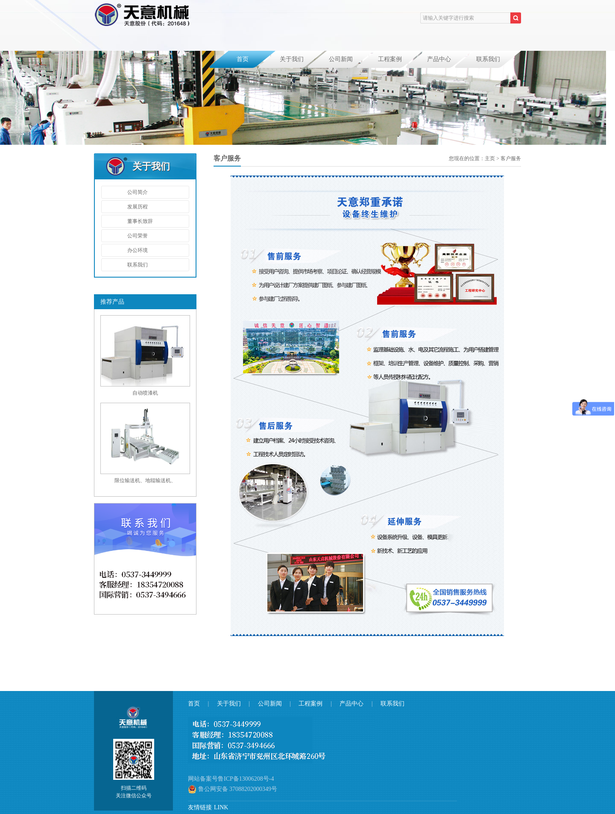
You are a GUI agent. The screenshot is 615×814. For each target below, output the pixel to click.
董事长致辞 (140, 221)
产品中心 (439, 59)
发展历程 (137, 207)
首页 (243, 59)
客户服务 (511, 158)
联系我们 (488, 59)
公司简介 (137, 192)
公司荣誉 (137, 236)
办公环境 (137, 250)
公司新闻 (341, 59)
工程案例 (390, 59)
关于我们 (292, 59)
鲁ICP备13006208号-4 (246, 779)
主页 (490, 158)
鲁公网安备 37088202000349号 (232, 789)
